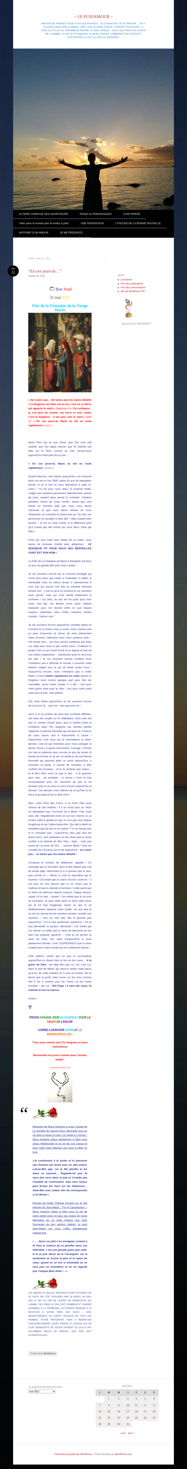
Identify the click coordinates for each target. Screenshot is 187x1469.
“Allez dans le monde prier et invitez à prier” (44, 223)
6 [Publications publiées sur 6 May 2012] (154, 1398)
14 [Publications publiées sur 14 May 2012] (99, 1411)
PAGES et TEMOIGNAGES (96, 213)
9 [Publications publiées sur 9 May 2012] (118, 1405)
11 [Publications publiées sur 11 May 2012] (136, 1405)
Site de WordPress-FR (133, 291)
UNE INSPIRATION (92, 223)
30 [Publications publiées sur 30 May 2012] (118, 1424)
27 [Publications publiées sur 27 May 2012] (154, 1417)
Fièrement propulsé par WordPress (73, 1454)
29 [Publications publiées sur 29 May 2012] (109, 1424)
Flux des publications (132, 283)
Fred (42, 276)
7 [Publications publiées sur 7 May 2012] (99, 1405)
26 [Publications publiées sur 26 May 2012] (145, 1417)
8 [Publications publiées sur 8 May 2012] (109, 1405)
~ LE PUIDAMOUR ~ (93, 16)
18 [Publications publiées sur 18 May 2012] (136, 1411)
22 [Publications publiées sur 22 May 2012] (109, 1417)
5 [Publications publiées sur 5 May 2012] (145, 1398)
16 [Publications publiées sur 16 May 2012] (118, 1411)
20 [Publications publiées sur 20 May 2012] (154, 1411)
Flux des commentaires (133, 287)
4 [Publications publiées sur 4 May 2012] (136, 1398)
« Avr (122, 1433)
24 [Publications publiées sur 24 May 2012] (127, 1417)
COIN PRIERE (131, 213)
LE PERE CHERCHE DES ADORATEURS (43, 213)
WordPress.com (123, 1454)
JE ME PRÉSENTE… (72, 232)
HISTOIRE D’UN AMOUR (33, 232)
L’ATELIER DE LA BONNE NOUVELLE (138, 223)
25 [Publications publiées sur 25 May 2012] (136, 1417)
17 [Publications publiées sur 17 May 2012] (127, 1411)
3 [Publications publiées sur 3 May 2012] (128, 1398)
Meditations (49, 1353)
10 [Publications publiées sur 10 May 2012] (127, 1405)
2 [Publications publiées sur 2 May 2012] (118, 1398)
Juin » (131, 1433)
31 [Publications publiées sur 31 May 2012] (127, 1424)
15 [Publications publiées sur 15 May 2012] (109, 1411)
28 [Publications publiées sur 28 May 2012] (99, 1424)
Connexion (126, 279)
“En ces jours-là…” (44, 271)
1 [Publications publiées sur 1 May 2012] (109, 1398)
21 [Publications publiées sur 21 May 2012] (99, 1417)
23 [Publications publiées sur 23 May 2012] (118, 1417)
